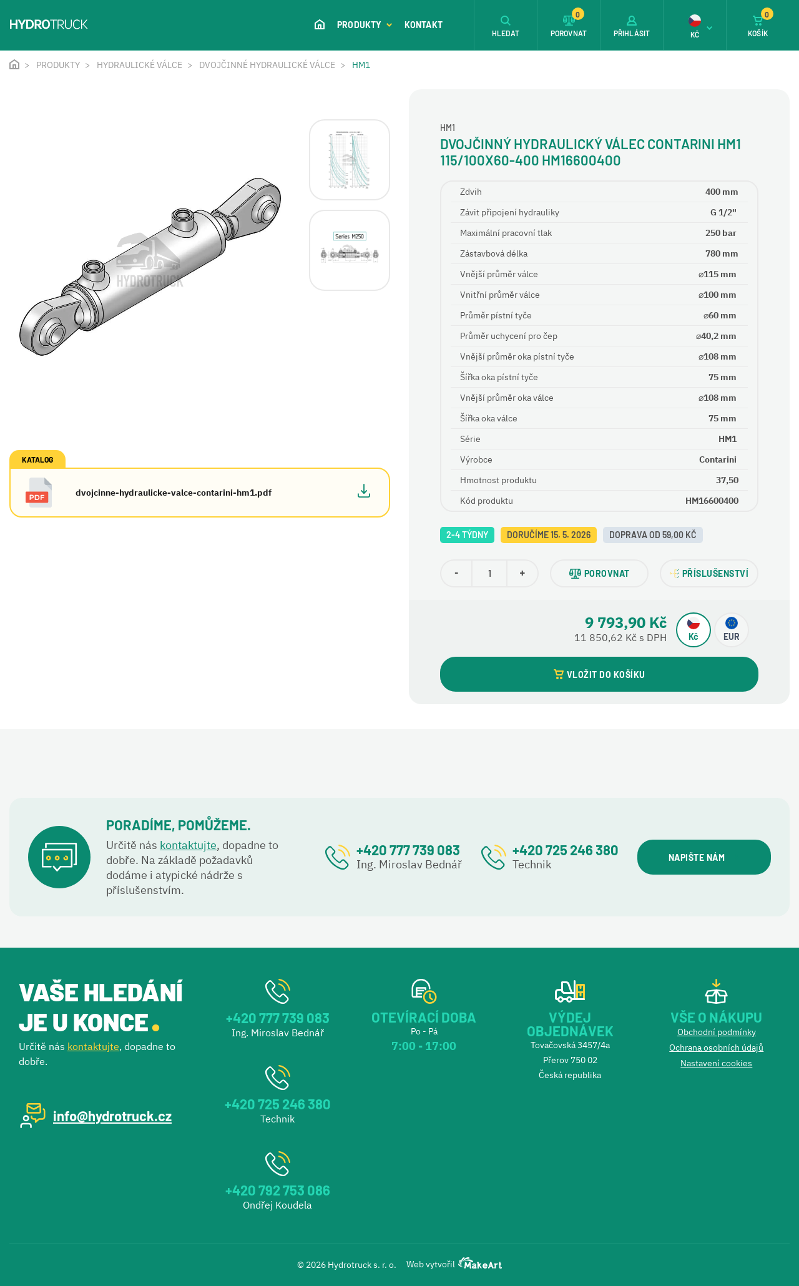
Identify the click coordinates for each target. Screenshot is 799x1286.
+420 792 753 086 (277, 1189)
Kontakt (423, 24)
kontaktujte (188, 845)
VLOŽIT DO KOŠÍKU (599, 674)
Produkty (364, 24)
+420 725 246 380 (565, 849)
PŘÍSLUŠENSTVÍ (709, 573)
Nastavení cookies (716, 1063)
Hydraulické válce (139, 65)
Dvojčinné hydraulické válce (267, 65)
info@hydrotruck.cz (112, 1115)
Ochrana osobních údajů (716, 1047)
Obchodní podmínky (716, 1032)
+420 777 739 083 (408, 849)
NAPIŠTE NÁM (704, 857)
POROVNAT (599, 573)
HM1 (361, 65)
